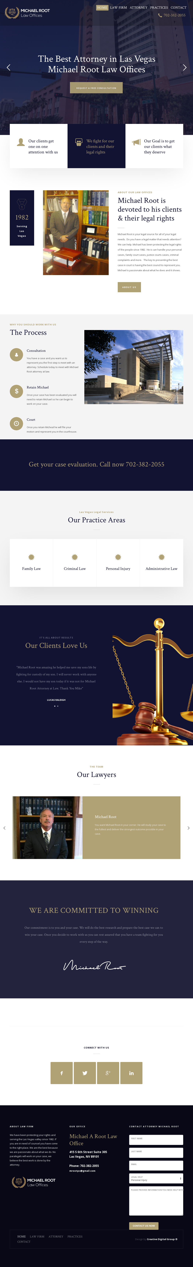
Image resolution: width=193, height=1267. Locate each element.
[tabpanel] (56, 684)
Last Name (136, 1151)
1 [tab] (54, 706)
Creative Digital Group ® (162, 1239)
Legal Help (137, 1177)
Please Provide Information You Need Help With (157, 1190)
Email (134, 1164)
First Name (136, 1138)
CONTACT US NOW (144, 1225)
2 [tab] (57, 706)
